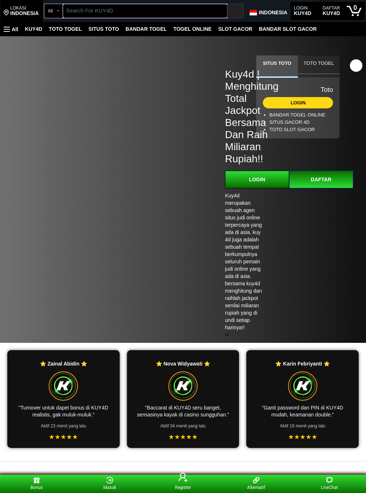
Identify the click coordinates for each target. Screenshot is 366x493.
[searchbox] (145, 11)
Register (183, 483)
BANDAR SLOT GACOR (288, 29)
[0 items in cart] (354, 11)
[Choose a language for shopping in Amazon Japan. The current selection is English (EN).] (268, 11)
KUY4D (33, 29)
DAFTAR (321, 179)
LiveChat (329, 483)
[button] (21, 11)
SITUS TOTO (104, 29)
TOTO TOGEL (65, 29)
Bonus (36, 483)
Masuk (109, 483)
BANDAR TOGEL (146, 29)
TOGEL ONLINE (192, 29)
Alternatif (256, 483)
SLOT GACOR (235, 29)
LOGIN (257, 179)
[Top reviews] (183, 468)
